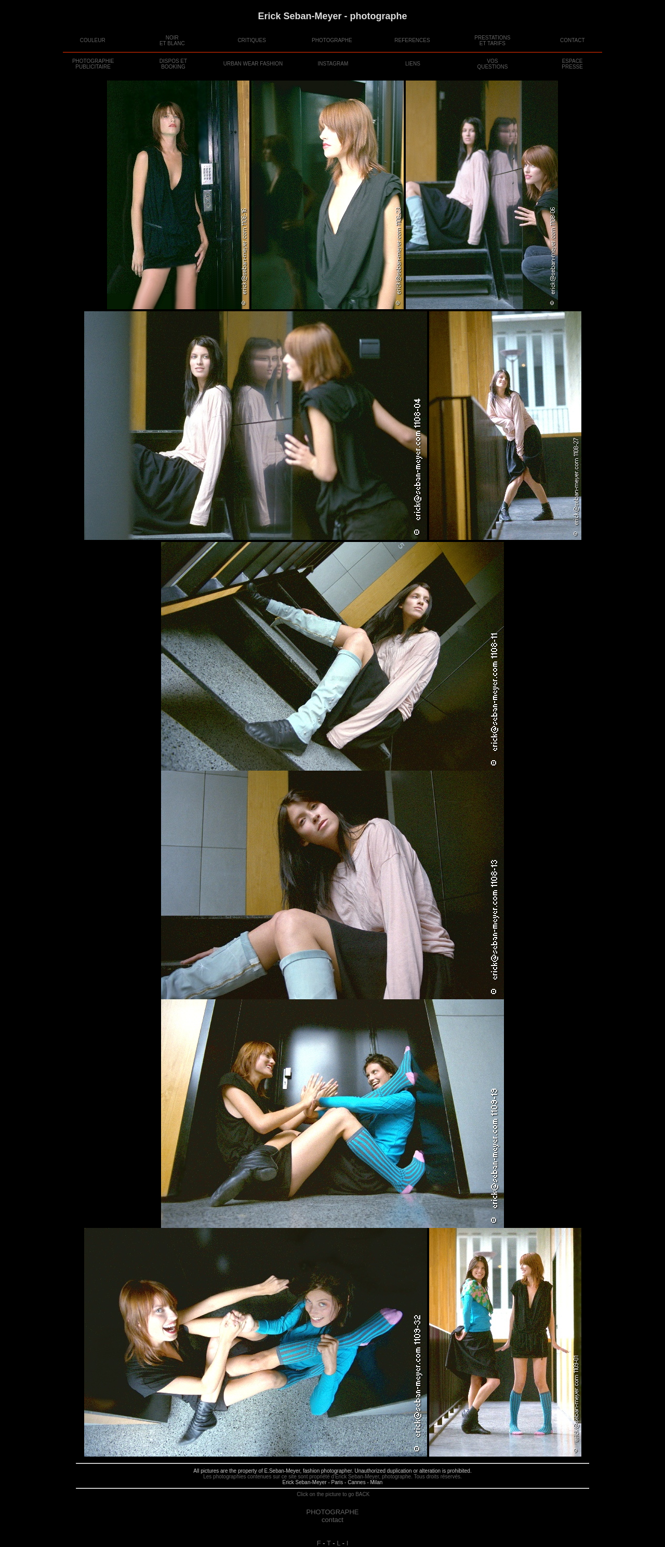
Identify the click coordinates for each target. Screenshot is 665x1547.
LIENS (412, 64)
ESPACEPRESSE (572, 64)
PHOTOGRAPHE (332, 40)
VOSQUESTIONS (492, 64)
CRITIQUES (251, 40)
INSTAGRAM (333, 64)
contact (332, 1520)
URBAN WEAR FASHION (253, 64)
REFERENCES (412, 40)
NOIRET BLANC (172, 40)
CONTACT (572, 40)
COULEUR (92, 40)
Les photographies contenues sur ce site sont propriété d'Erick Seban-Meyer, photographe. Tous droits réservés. (332, 1476)
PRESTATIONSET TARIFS (492, 40)
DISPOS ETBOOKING (173, 64)
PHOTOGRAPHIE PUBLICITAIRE (93, 64)
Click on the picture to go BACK (333, 1494)
